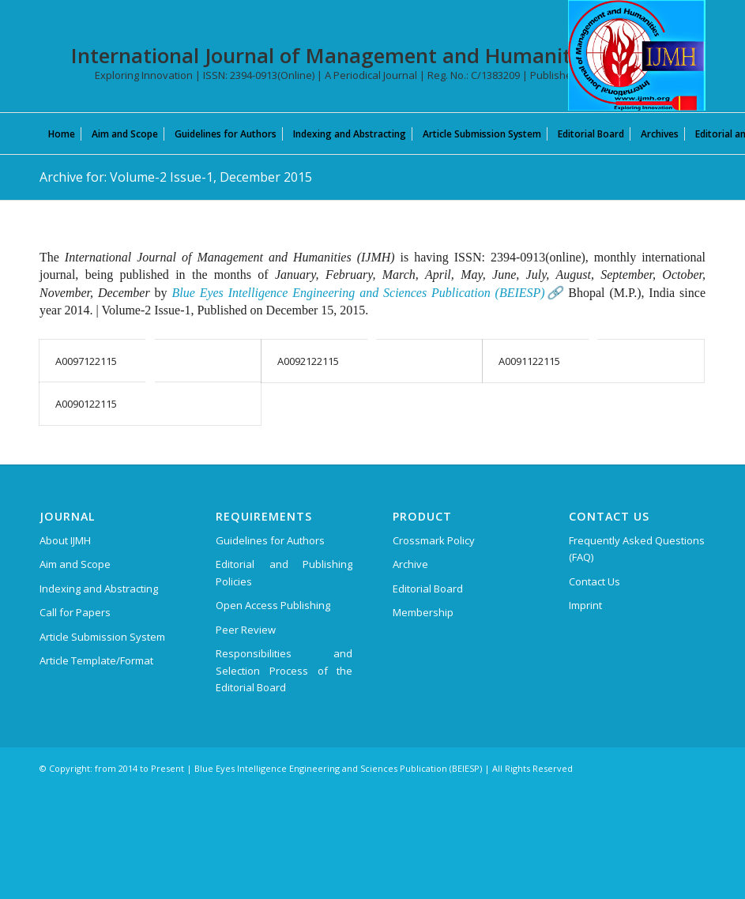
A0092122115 (308, 361)
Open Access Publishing (273, 605)
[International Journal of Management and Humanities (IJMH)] (636, 55)
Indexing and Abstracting (99, 588)
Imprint (585, 605)
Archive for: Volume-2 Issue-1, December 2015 (176, 177)
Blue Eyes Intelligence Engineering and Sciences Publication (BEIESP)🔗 (367, 292)
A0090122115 (86, 404)
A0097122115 (86, 361)
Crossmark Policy (434, 540)
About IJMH (65, 540)
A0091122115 (529, 361)
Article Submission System (102, 637)
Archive (410, 564)
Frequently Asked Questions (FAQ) (637, 548)
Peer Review (246, 630)
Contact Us (594, 581)
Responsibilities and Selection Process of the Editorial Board (284, 670)
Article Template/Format (96, 660)
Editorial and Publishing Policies (284, 572)
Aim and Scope (75, 564)
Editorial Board (428, 588)
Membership (423, 612)
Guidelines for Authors (270, 540)
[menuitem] (61, 133)
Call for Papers (75, 612)
